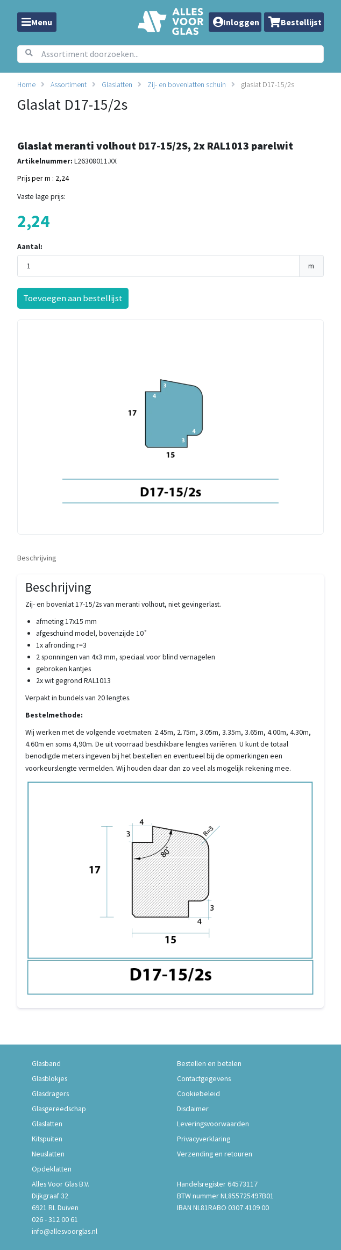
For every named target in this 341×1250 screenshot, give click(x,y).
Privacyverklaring (203, 1139)
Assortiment (69, 84)
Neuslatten (48, 1154)
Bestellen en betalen (209, 1063)
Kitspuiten (47, 1139)
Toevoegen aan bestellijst (73, 298)
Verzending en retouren (214, 1154)
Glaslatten (117, 84)
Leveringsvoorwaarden (213, 1123)
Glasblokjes (49, 1078)
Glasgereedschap (59, 1108)
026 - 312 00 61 (55, 1219)
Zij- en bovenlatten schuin (186, 84)
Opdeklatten (52, 1169)
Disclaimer (193, 1108)
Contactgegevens (204, 1078)
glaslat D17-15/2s (267, 84)
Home (26, 84)
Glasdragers (50, 1093)
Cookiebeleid (198, 1093)
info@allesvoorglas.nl (64, 1231)
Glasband (46, 1063)
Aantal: (29, 246)
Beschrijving (36, 558)
